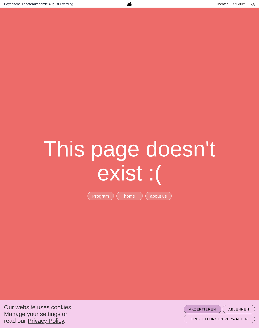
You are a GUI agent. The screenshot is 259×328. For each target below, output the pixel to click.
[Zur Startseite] (129, 4)
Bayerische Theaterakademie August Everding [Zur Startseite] (38, 4)
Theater (222, 4)
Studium (239, 4)
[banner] (129, 4)
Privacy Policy (46, 320)
